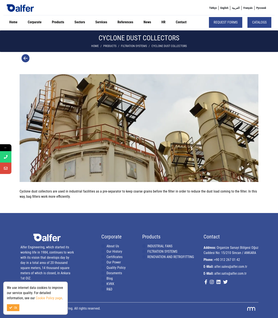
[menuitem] (213, 8)
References (125, 22)
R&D (109, 289)
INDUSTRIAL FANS (159, 246)
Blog (110, 278)
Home (13, 22)
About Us (113, 246)
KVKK (110, 284)
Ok (13, 307)
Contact (181, 22)
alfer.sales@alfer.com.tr (230, 267)
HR (163, 22)
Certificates (114, 257)
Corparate (35, 22)
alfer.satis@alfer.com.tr (230, 273)
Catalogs (259, 22)
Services (101, 22)
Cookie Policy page (49, 298)
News (147, 22)
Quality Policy (116, 268)
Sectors (79, 22)
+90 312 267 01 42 (227, 260)
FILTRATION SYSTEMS (134, 46)
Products (58, 22)
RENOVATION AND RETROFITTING (170, 257)
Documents (114, 273)
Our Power (114, 262)
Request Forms (226, 22)
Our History (114, 251)
